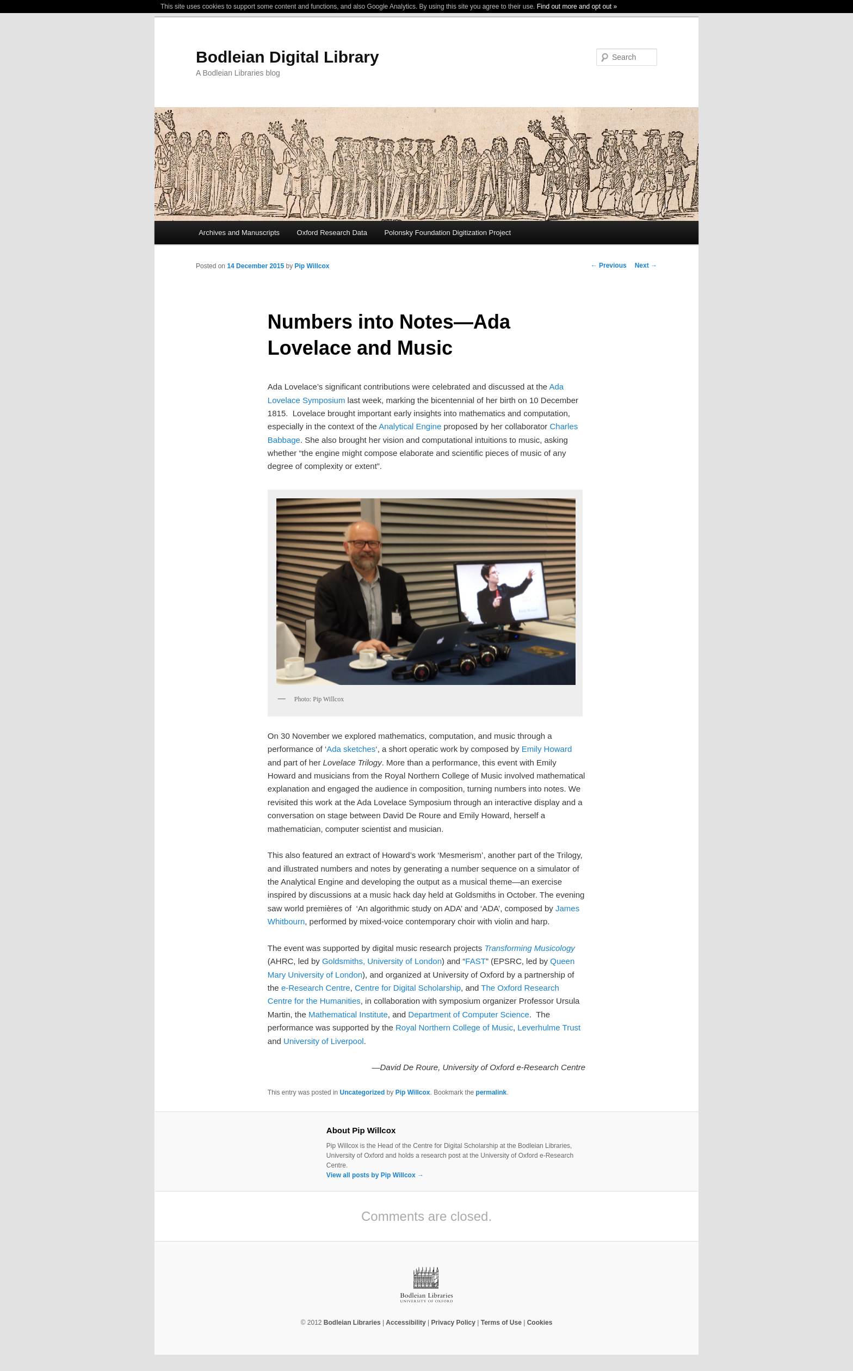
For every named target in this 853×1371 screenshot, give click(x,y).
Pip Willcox (311, 266)
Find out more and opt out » (577, 6)
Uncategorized (362, 1092)
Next (646, 265)
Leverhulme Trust (548, 1027)
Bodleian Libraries (352, 1322)
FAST (475, 961)
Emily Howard (547, 749)
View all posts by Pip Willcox (375, 1175)
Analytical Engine (410, 426)
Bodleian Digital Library (287, 57)
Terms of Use (501, 1322)
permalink (491, 1092)
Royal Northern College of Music (454, 1027)
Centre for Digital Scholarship (408, 987)
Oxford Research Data (332, 232)
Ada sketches (350, 749)
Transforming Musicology (529, 948)
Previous (609, 265)
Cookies (540, 1322)
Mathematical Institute (348, 1014)
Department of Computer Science (468, 1014)
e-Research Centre (315, 987)
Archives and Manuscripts (239, 232)
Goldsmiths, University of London (382, 961)
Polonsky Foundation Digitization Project (447, 232)
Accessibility (405, 1322)
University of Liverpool (323, 1041)
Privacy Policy (453, 1322)
